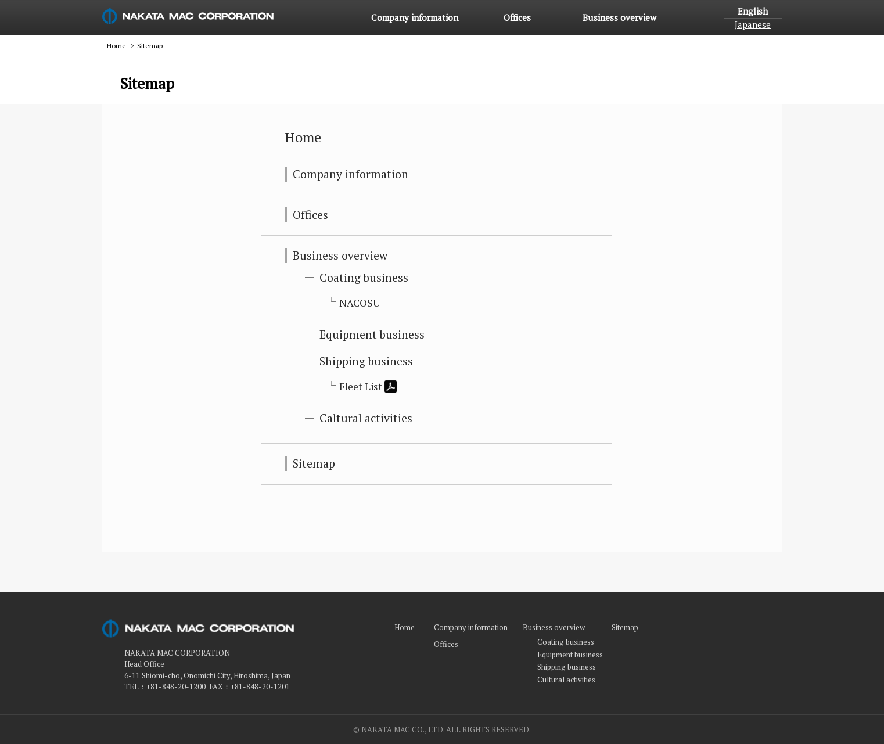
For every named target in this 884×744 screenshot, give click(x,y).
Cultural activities (566, 679)
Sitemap (314, 463)
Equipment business (372, 334)
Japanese (753, 24)
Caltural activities (365, 418)
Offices (517, 17)
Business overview (619, 17)
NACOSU (359, 303)
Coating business (363, 277)
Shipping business (366, 361)
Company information (414, 17)
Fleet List (368, 386)
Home (340, 17)
